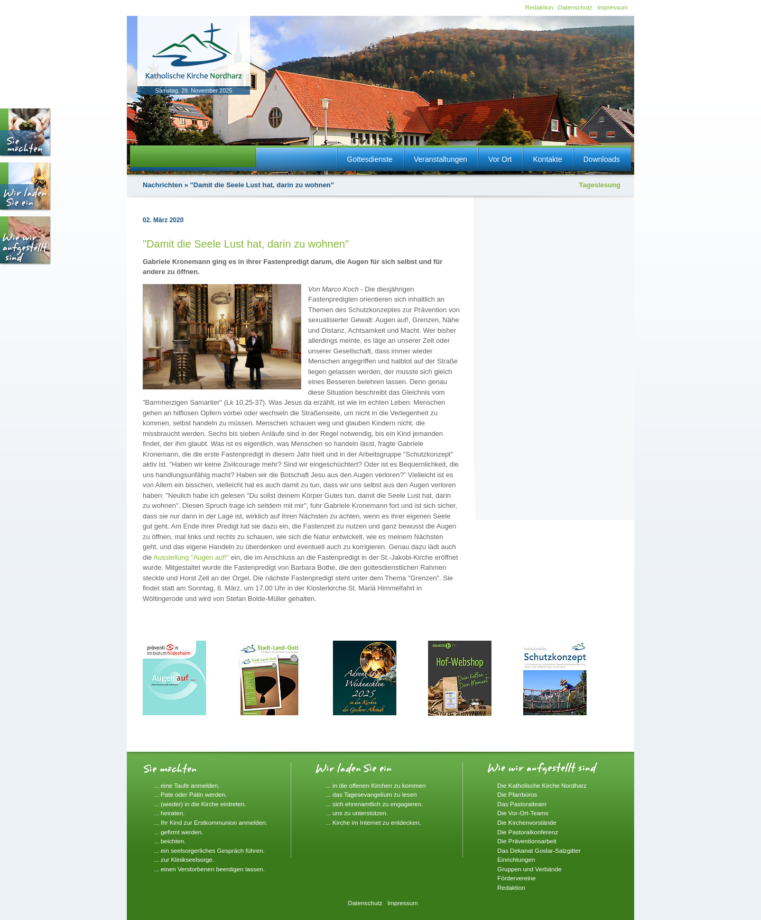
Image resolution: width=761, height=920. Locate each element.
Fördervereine (516, 878)
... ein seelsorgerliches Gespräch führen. (209, 850)
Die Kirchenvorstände (526, 822)
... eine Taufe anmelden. (187, 785)
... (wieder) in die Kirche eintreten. (200, 803)
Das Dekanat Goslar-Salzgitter (539, 850)
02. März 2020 (163, 220)
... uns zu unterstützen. (357, 812)
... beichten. (169, 840)
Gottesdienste (370, 159)
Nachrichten (162, 185)
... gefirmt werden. (178, 831)
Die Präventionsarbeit (526, 840)
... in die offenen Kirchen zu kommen (376, 785)
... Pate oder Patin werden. (190, 794)
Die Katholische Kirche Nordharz (542, 785)
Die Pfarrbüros (517, 794)
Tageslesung (599, 185)
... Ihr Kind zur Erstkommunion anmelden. (210, 822)
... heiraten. (169, 812)
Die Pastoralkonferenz (527, 831)
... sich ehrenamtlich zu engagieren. (374, 803)
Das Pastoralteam (521, 803)
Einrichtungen (516, 859)
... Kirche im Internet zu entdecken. (373, 822)
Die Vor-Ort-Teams (523, 812)
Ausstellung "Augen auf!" (191, 557)
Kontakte (547, 159)
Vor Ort (500, 159)
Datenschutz (575, 7)
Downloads (601, 159)
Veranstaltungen (440, 159)
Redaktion (539, 7)
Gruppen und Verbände (529, 869)
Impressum (612, 7)
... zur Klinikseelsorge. (184, 859)
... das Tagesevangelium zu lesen (371, 794)
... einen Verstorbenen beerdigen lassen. (209, 869)
